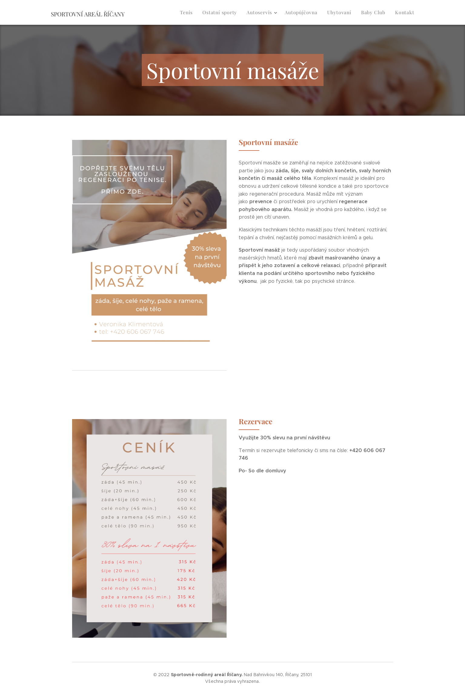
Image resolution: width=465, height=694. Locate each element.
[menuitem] (195, 12)
